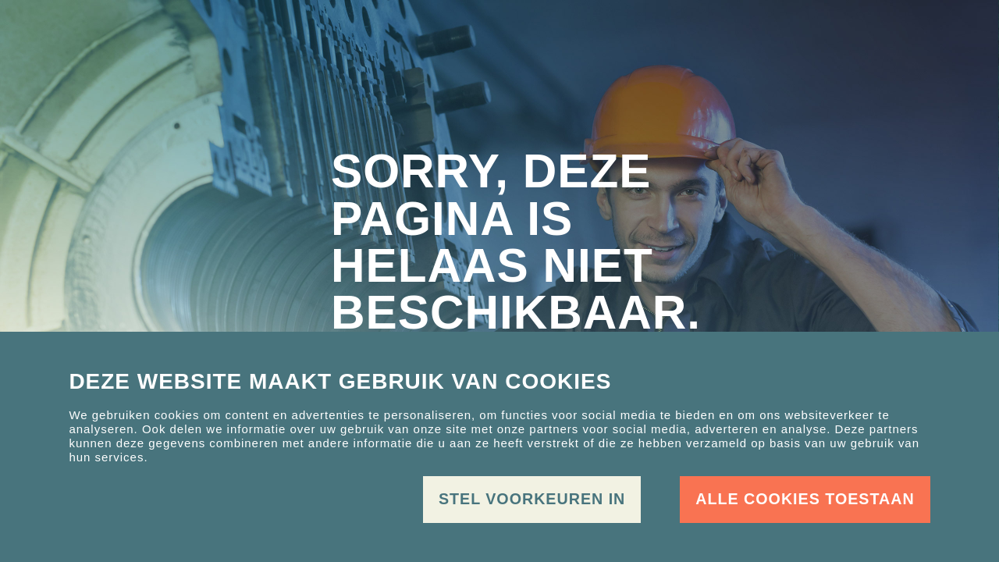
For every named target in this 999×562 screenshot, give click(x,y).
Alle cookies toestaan (804, 498)
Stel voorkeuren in (532, 498)
